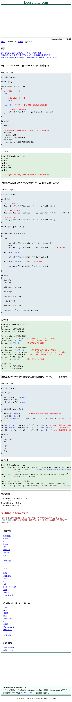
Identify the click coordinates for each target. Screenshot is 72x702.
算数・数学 (7, 552)
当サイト (6, 690)
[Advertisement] (36, 21)
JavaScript (8, 618)
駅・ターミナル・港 (9, 587)
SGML (6, 607)
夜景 (5, 584)
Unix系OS (7, 630)
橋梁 (5, 578)
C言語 (5, 538)
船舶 (5, 573)
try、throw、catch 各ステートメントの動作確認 (21, 53)
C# (4, 621)
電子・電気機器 (8, 647)
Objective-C (8, 627)
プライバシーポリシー (28, 693)
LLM (5, 555)
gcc (5, 541)
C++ (20, 42)
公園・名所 (7, 576)
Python (6, 550)
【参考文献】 (7, 561)
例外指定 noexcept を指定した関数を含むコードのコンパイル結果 (29, 57)
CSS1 (5, 613)
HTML (5, 610)
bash (5, 544)
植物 (5, 590)
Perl (5, 616)
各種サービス (8, 650)
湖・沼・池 (6, 592)
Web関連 (7, 536)
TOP (3, 42)
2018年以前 (8, 595)
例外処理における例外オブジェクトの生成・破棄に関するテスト (26, 55)
